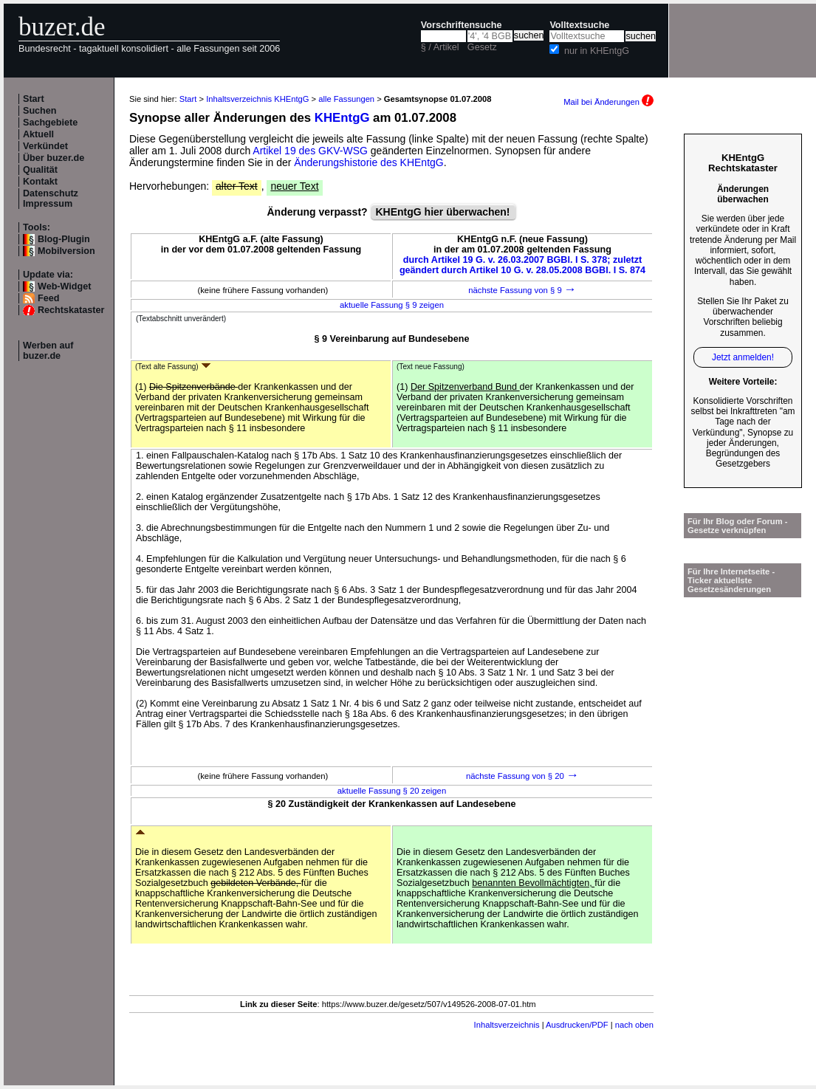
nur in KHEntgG (596, 51)
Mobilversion (66, 251)
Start (33, 99)
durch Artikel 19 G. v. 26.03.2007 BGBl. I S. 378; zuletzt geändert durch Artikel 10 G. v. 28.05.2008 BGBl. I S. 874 (522, 265)
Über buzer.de (53, 158)
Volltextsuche (579, 25)
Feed (48, 298)
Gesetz (482, 47)
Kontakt (40, 181)
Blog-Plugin (64, 239)
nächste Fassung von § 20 (522, 776)
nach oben (634, 1024)
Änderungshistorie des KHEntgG (368, 162)
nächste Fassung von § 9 (522, 290)
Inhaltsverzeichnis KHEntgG (257, 99)
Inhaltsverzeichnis (507, 1024)
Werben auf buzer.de (48, 350)
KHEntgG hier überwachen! (443, 212)
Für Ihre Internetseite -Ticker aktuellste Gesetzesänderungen (731, 580)
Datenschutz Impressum (50, 198)
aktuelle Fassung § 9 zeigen (392, 304)
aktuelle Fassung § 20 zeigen (391, 790)
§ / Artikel (440, 47)
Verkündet (45, 146)
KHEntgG (342, 118)
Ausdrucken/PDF (577, 1024)
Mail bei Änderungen (608, 101)
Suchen (40, 111)
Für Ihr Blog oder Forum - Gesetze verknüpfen (738, 526)
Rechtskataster (71, 310)
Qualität (40, 170)
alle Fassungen (346, 99)
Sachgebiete (50, 122)
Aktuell (38, 134)
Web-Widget (64, 286)
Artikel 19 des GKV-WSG (310, 151)
